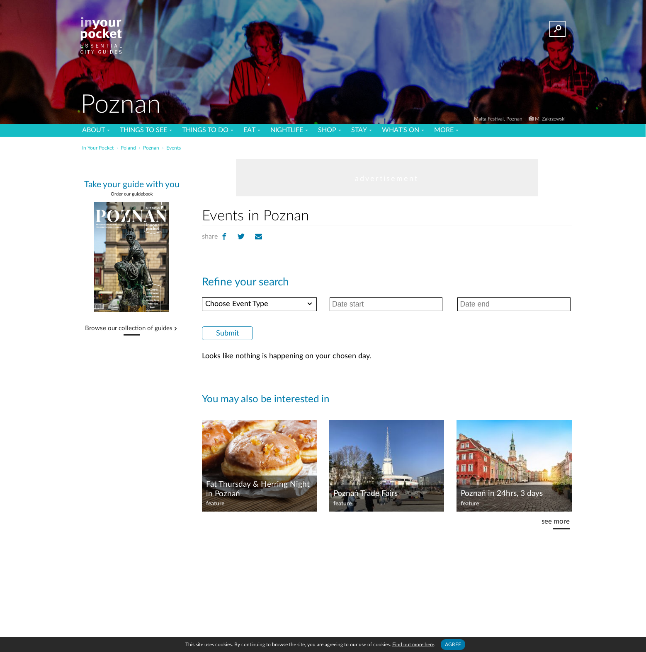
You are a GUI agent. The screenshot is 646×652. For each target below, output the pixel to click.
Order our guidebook (132, 194)
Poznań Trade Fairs (365, 493)
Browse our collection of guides (128, 328)
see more (556, 521)
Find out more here (413, 644)
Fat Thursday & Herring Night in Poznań (258, 489)
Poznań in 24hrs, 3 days (502, 493)
